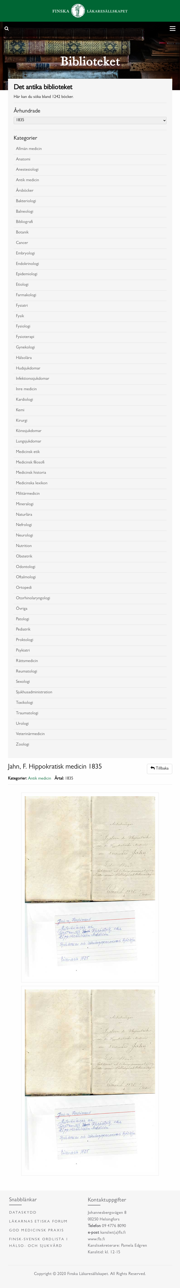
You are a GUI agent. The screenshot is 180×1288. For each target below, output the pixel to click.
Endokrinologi (27, 264)
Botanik (22, 233)
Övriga (21, 609)
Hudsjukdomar (28, 369)
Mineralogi (25, 505)
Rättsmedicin (27, 661)
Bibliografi (24, 222)
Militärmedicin (28, 494)
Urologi (22, 724)
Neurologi (24, 536)
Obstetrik (24, 557)
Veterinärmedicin (30, 734)
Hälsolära (24, 358)
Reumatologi (26, 672)
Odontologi (25, 567)
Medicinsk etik (28, 452)
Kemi (20, 410)
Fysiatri (22, 306)
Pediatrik (23, 630)
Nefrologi (24, 525)
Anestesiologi (27, 170)
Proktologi (24, 640)
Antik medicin (27, 180)
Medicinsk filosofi (30, 463)
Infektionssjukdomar (32, 379)
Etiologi (22, 285)
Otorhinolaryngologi (33, 599)
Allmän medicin (29, 149)
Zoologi (22, 745)
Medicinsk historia (31, 473)
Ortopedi (24, 588)
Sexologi (23, 682)
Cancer (22, 243)
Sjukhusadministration (34, 693)
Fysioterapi (25, 337)
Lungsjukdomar (28, 442)
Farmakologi (26, 295)
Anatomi (23, 160)
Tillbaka (160, 768)
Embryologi (25, 254)
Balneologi (24, 212)
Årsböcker (25, 191)
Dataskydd (23, 1213)
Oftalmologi (26, 578)
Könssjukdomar (29, 431)
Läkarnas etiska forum (38, 1222)
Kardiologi (24, 400)
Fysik (20, 316)
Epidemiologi (26, 274)
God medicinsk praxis (36, 1231)
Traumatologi (27, 714)
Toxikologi (24, 703)
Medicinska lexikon (31, 484)
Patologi (22, 620)
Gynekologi (25, 348)
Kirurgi (21, 421)
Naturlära (24, 515)
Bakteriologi (26, 201)
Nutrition (24, 546)
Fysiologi (23, 327)
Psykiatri (23, 651)
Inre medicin (26, 389)
